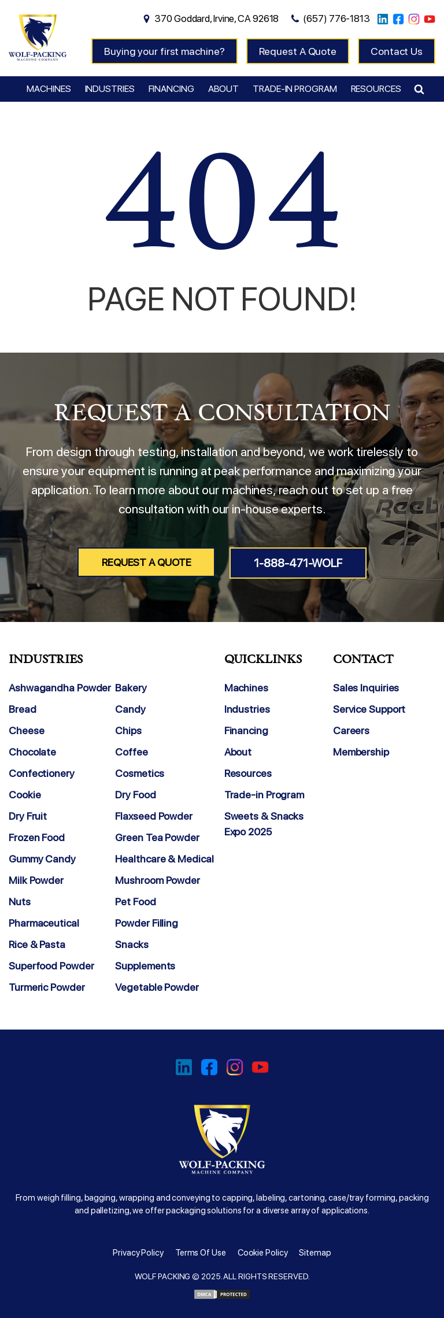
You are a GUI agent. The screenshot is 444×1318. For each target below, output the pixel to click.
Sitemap (315, 1252)
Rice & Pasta (37, 944)
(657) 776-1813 (336, 18)
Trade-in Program (294, 88)
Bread (22, 709)
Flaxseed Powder (154, 816)
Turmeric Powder (47, 987)
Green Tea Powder (157, 837)
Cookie (24, 794)
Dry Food (135, 794)
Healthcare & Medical (164, 859)
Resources (376, 88)
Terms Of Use (200, 1252)
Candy (130, 709)
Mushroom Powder (157, 880)
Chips (128, 730)
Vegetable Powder (156, 987)
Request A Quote (298, 51)
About (223, 88)
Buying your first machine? (164, 51)
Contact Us (397, 51)
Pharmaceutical (44, 923)
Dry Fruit (28, 816)
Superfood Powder (51, 966)
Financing (171, 88)
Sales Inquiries (366, 688)
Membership (361, 752)
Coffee (131, 752)
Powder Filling (146, 923)
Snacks (131, 944)
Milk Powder (36, 880)
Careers (351, 730)
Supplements (145, 966)
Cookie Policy (263, 1252)
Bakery (130, 688)
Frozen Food (37, 837)
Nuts (20, 901)
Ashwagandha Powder (60, 688)
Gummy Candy (42, 859)
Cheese (26, 730)
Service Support (369, 709)
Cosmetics (139, 773)
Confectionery (42, 773)
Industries (110, 88)
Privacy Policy (138, 1252)
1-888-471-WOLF (298, 563)
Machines (49, 88)
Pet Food (135, 901)
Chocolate (32, 752)
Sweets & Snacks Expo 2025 (264, 824)
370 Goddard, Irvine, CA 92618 (216, 18)
